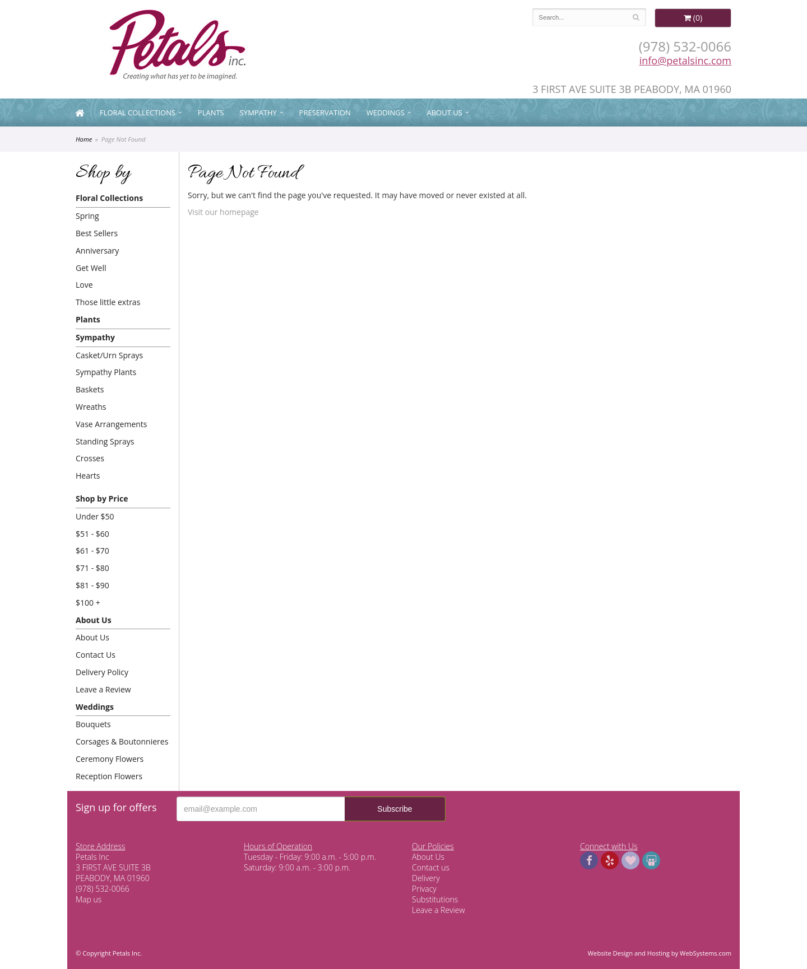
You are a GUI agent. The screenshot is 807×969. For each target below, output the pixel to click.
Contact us (430, 867)
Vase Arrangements (111, 424)
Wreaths (91, 406)
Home (84, 139)
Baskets (90, 389)
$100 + (88, 602)
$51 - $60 (92, 533)
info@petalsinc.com (685, 60)
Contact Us (95, 654)
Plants (211, 112)
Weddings (386, 112)
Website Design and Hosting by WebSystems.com (659, 953)
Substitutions (435, 899)
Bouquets (93, 724)
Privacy (424, 888)
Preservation (325, 112)
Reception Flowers (109, 776)
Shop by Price (102, 498)
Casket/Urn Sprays (109, 355)
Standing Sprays (105, 441)
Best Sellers (97, 233)
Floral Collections (137, 112)
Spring (87, 215)
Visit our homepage (223, 212)
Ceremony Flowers (109, 758)
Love (84, 284)
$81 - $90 (92, 585)
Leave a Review (103, 689)
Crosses (90, 458)
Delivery (426, 878)
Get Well (91, 268)
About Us (444, 112)
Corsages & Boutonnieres (122, 741)
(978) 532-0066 (685, 46)
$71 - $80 (92, 568)
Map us (88, 899)
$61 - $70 (92, 550)
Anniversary (97, 250)
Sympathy (258, 112)
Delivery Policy (102, 672)
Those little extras (108, 302)
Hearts (88, 475)
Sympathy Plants (106, 372)
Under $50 (95, 516)
